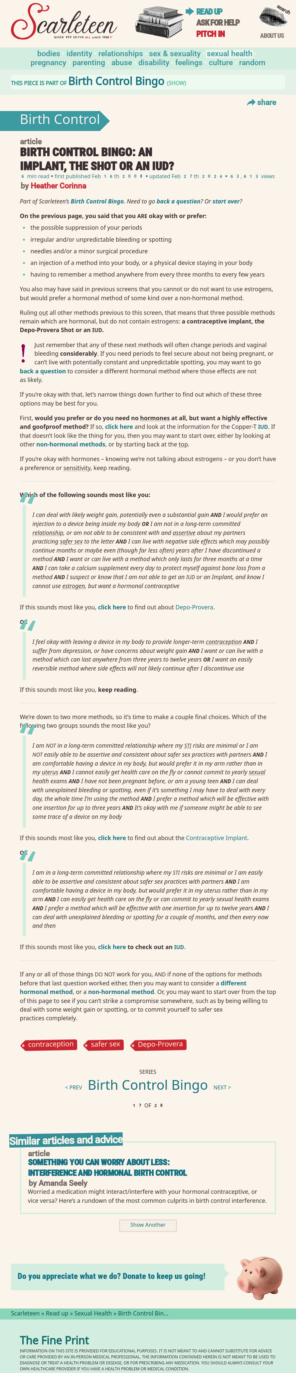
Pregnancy (48, 62)
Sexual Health (229, 53)
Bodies (48, 53)
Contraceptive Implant (216, 838)
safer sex (105, 1045)
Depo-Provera (194, 607)
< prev (73, 1088)
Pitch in (210, 34)
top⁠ (183, 444)
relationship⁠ (48, 533)
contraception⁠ (224, 642)
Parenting (89, 62)
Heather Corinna (58, 185)
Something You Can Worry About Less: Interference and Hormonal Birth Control (107, 1168)
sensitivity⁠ (77, 468)
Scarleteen (25, 1314)
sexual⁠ (257, 772)
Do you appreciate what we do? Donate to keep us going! (112, 1276)
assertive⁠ (184, 533)
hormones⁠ (155, 418)
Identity (79, 53)
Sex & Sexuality (175, 53)
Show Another (148, 1225)
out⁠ (43, 312)
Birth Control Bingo (148, 1086)
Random (252, 62)
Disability (153, 62)
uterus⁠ (50, 772)
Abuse (121, 62)
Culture (221, 62)
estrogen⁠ (73, 586)
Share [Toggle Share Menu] (260, 102)
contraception (51, 1045)
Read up (209, 12)
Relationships (120, 53)
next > (222, 1088)
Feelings (189, 62)
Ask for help (217, 23)
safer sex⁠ (71, 541)
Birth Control (60, 121)
